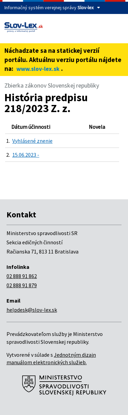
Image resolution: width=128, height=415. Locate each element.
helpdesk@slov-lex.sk (31, 309)
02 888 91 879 (21, 285)
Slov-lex (85, 7)
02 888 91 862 (21, 276)
